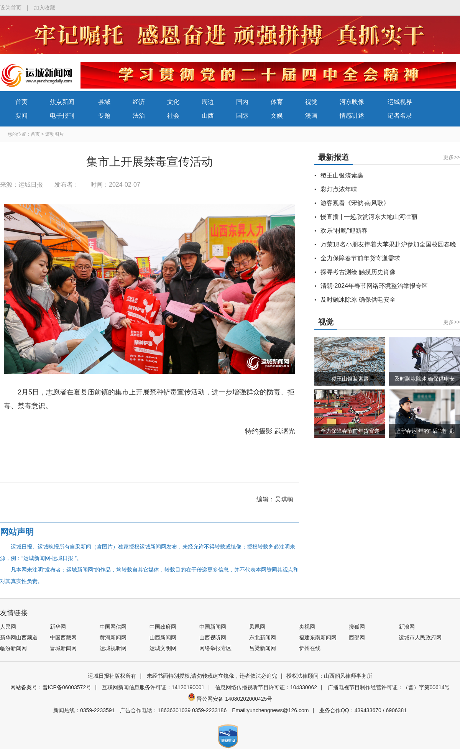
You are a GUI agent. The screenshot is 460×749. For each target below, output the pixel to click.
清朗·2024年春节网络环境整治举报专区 (374, 286)
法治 (139, 115)
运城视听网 (113, 648)
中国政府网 (163, 627)
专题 (104, 115)
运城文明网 (163, 648)
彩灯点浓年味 (338, 189)
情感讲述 (352, 115)
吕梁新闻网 (262, 648)
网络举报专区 (215, 648)
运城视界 (400, 102)
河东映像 (352, 102)
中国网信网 (113, 627)
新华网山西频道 (19, 637)
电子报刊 (62, 115)
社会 (173, 115)
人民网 (8, 627)
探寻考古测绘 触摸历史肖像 (358, 272)
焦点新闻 (62, 102)
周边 (208, 102)
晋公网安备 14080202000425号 (230, 699)
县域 (104, 102)
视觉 (311, 102)
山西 (208, 115)
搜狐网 (357, 627)
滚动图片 (54, 134)
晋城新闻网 (63, 648)
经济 (139, 102)
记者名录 (400, 115)
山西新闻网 (163, 637)
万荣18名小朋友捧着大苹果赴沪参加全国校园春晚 (388, 244)
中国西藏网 (63, 637)
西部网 (357, 637)
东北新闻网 (262, 637)
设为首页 (10, 8)
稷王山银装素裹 (341, 175)
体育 (277, 102)
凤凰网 (257, 627)
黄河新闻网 (113, 637)
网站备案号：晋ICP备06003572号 (51, 687)
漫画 (311, 115)
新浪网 (407, 627)
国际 (242, 115)
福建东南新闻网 (318, 637)
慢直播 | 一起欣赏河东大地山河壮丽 (368, 217)
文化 (173, 102)
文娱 (277, 115)
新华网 (58, 627)
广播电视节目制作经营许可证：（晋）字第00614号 (389, 687)
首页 (21, 102)
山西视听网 (212, 637)
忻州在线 (309, 648)
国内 (242, 102)
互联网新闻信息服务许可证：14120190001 (153, 687)
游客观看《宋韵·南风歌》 (354, 203)
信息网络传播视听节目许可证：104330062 (266, 687)
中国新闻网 (212, 627)
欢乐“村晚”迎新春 (344, 230)
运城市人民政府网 (420, 637)
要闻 (21, 115)
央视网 (307, 627)
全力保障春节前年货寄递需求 (360, 258)
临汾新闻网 (13, 648)
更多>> (451, 157)
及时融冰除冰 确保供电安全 (358, 299)
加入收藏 (44, 8)
